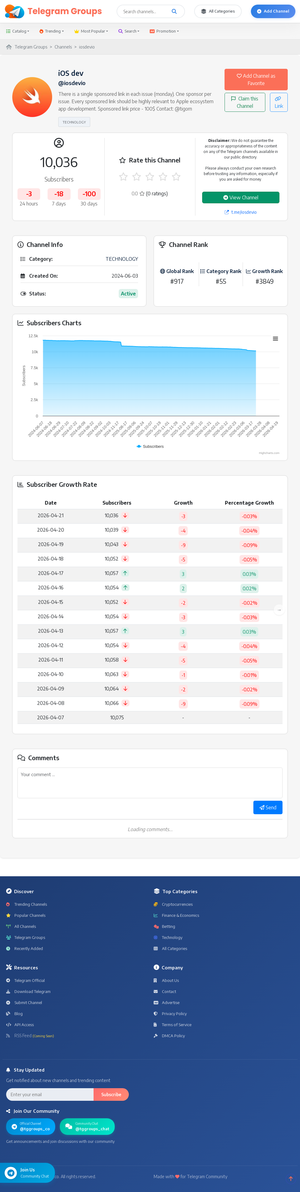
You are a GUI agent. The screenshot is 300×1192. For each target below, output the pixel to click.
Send (268, 807)
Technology (168, 937)
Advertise (166, 1002)
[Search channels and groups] (174, 11)
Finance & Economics (176, 915)
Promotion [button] (163, 31)
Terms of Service (172, 1024)
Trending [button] (50, 31)
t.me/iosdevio (241, 212)
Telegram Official (25, 980)
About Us (166, 980)
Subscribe (111, 1094)
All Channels (21, 926)
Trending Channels (26, 904)
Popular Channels (25, 915)
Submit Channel (24, 1002)
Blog (14, 1013)
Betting (164, 926)
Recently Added (24, 948)
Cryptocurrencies (173, 904)
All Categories (218, 11)
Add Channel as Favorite (256, 79)
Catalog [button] (16, 31)
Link (279, 102)
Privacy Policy (170, 1013)
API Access (20, 1024)
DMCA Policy (169, 1035)
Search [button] (127, 31)
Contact (165, 991)
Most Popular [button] (89, 31)
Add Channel (273, 11)
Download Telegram (28, 991)
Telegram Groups (25, 937)
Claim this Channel (244, 102)
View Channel (240, 197)
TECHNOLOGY (74, 122)
